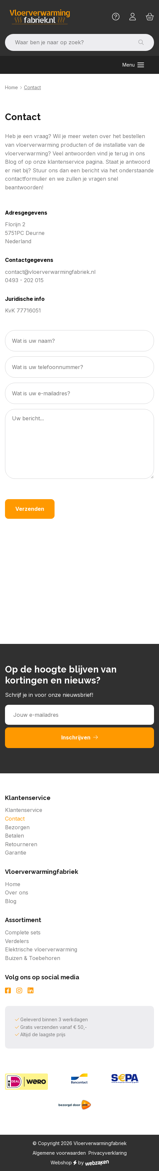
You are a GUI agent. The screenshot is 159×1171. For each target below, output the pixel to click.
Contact (15, 818)
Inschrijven (79, 737)
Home (11, 87)
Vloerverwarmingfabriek (100, 1143)
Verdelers (17, 941)
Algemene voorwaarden (59, 1153)
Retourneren (21, 844)
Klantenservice (23, 810)
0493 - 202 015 (24, 280)
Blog (10, 901)
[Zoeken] (66, 42)
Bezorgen (17, 827)
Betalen (14, 835)
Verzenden (29, 508)
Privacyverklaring (107, 1153)
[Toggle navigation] (133, 65)
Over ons (16, 892)
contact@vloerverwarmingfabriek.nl (50, 272)
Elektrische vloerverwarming (41, 949)
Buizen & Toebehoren (32, 958)
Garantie (15, 852)
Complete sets (23, 932)
